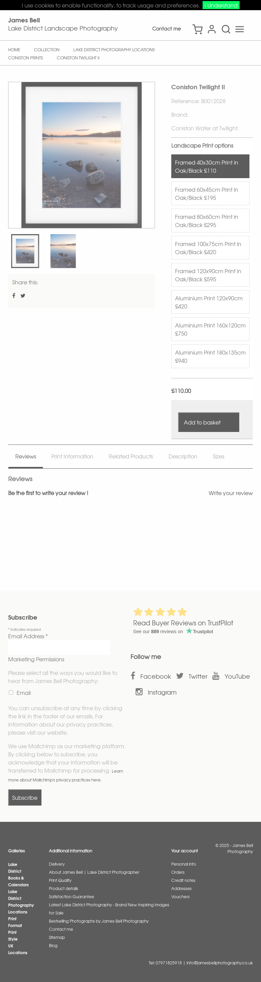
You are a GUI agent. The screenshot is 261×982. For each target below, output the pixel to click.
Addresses (181, 888)
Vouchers (180, 896)
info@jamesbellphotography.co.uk (220, 963)
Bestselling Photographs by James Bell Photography (99, 921)
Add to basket (202, 422)
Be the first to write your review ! (48, 493)
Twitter (198, 676)
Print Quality (60, 880)
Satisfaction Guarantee (71, 896)
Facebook (155, 676)
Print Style (13, 935)
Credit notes (183, 880)
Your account (184, 851)
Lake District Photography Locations (21, 901)
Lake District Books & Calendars (18, 874)
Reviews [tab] (25, 456)
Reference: (186, 101)
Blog (53, 945)
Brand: (179, 114)
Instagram (162, 692)
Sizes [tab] (218, 456)
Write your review (231, 493)
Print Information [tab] (72, 456)
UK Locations (17, 949)
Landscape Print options (202, 145)
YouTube (237, 676)
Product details (63, 888)
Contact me (166, 28)
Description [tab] (183, 456)
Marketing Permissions (36, 659)
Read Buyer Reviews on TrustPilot (183, 622)
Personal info (183, 864)
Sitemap (57, 937)
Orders (178, 872)
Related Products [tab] (131, 456)
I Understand (221, 5)
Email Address (28, 636)
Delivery (57, 864)
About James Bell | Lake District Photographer (94, 872)
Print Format (15, 921)
